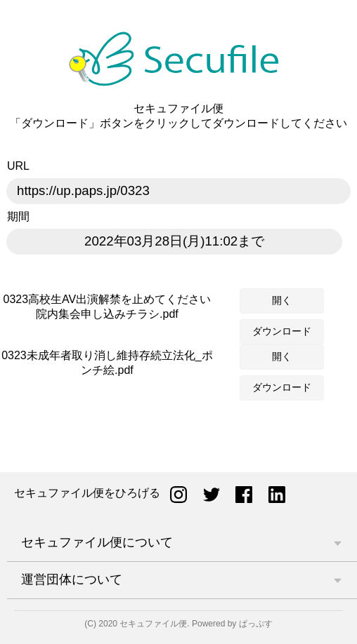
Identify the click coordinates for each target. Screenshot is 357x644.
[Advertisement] (178, 440)
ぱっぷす (256, 624)
